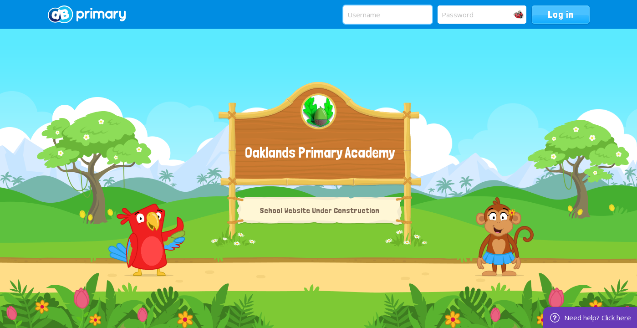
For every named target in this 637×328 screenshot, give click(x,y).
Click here (616, 317)
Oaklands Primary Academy (320, 152)
